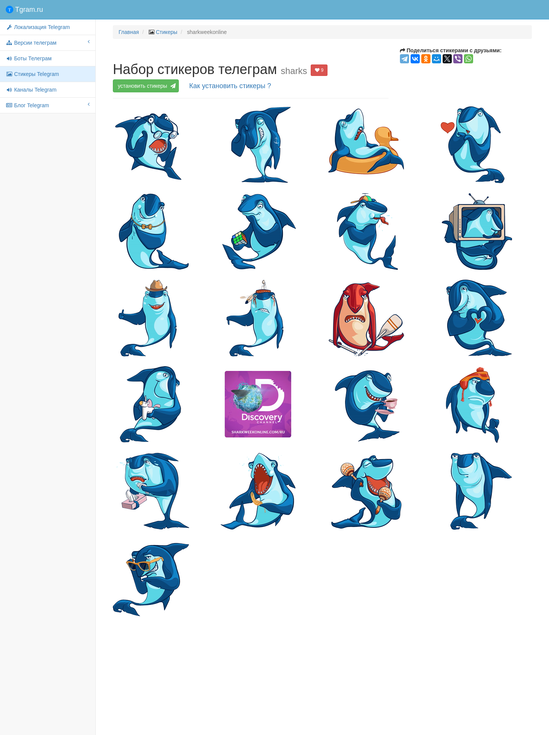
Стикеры (166, 32)
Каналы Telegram (31, 90)
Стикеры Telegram (32, 74)
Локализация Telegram (38, 27)
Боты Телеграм (28, 58)
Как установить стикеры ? (230, 86)
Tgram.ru (24, 9)
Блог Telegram (48, 105)
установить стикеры (147, 86)
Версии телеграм (48, 42)
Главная (129, 32)
